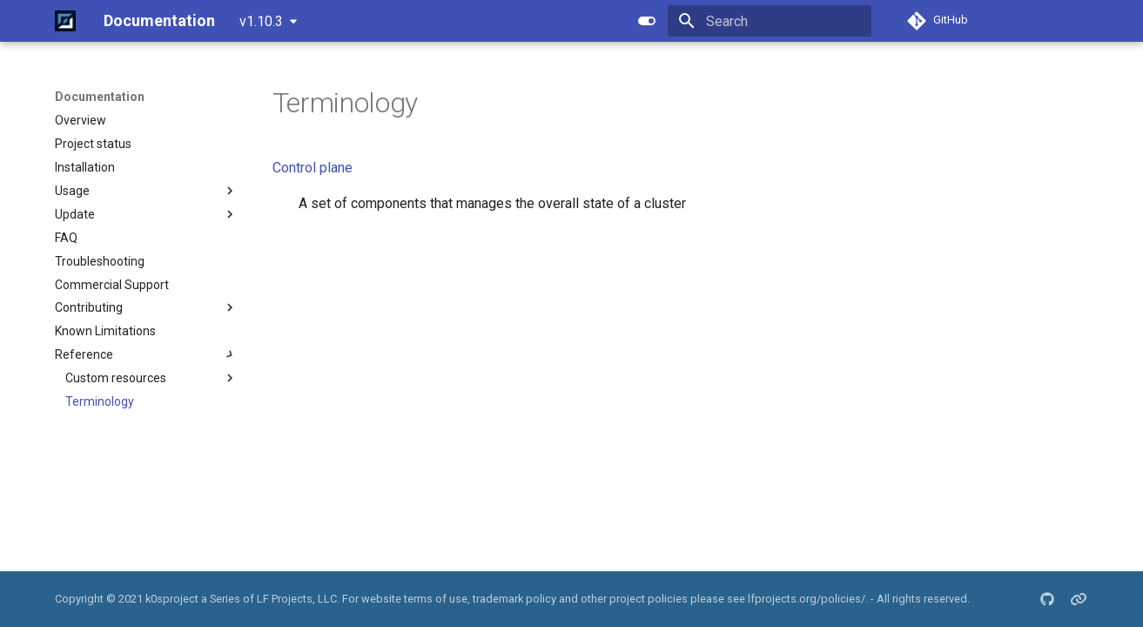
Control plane (312, 167)
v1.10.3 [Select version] (261, 21)
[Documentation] (65, 20)
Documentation (100, 97)
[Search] (769, 21)
